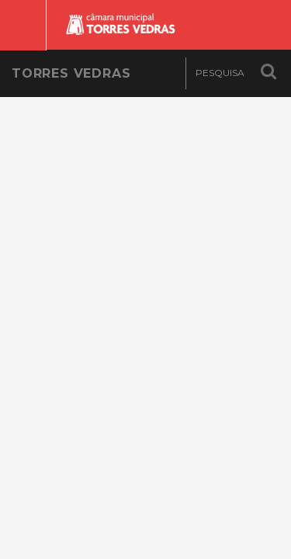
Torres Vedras (71, 73)
